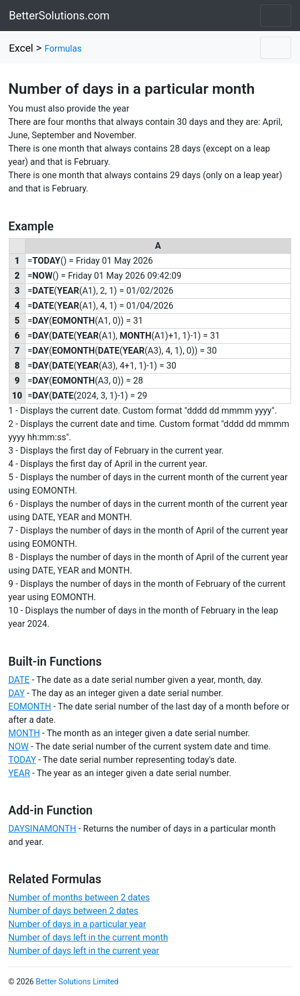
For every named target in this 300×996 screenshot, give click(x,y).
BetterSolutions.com (59, 15)
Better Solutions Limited (76, 981)
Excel (21, 48)
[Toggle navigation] (275, 15)
